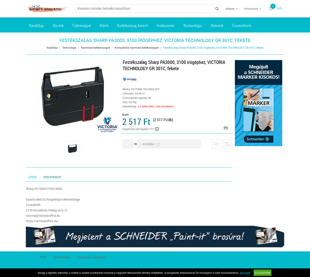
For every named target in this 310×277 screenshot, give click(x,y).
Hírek (104, 25)
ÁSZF (43, 257)
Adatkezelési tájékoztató (92, 257)
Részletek (245, 272)
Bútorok (217, 25)
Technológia (192, 25)
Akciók (58, 25)
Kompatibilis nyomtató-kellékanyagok (137, 47)
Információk (251, 8)
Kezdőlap (36, 25)
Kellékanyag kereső (132, 25)
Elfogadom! (262, 272)
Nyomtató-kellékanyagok (95, 47)
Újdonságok (81, 25)
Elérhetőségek (61, 257)
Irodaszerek (166, 25)
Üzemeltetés (241, 25)
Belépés (230, 8)
